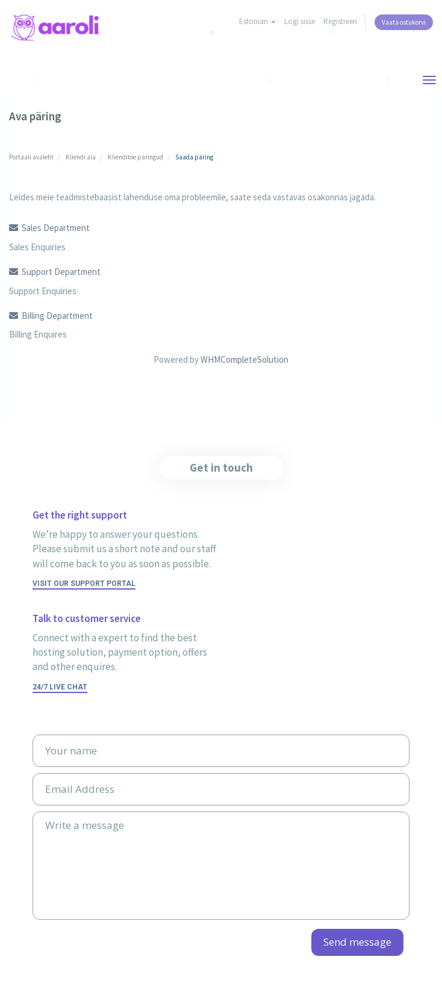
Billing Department (51, 315)
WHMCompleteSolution (244, 359)
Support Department (55, 271)
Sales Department (49, 227)
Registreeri (340, 21)
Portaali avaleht (31, 157)
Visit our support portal (84, 583)
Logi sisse (299, 21)
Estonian (257, 21)
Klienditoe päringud (135, 157)
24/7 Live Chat (60, 687)
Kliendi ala (81, 157)
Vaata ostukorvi (404, 22)
